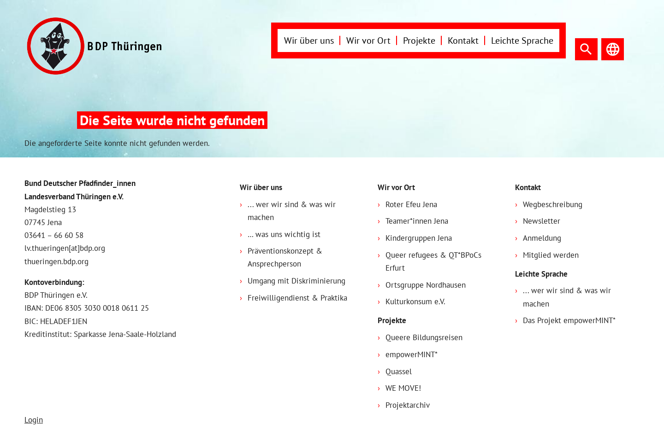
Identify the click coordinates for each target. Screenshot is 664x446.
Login (33, 420)
